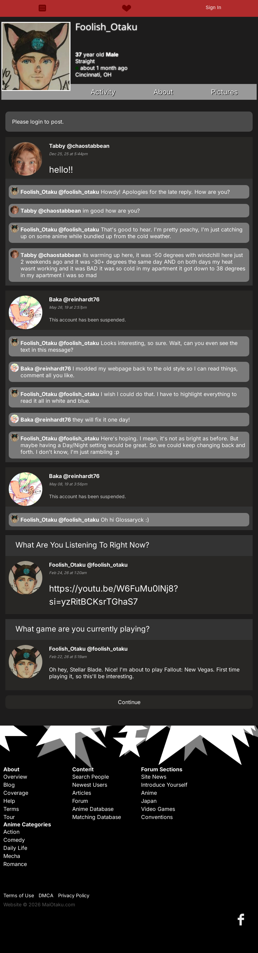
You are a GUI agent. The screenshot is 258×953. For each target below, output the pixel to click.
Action (11, 831)
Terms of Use (18, 895)
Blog (9, 784)
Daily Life (15, 847)
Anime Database (93, 809)
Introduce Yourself (164, 784)
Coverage (15, 792)
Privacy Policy (73, 895)
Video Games (158, 809)
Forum (80, 800)
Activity (103, 92)
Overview (15, 776)
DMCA (46, 895)
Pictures (224, 92)
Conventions (157, 817)
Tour (9, 817)
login (36, 121)
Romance (15, 864)
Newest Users (89, 784)
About (163, 92)
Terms (11, 809)
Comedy (14, 839)
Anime (149, 792)
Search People (90, 776)
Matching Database (96, 817)
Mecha (11, 856)
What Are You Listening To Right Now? (82, 544)
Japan (149, 800)
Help (9, 800)
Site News (153, 776)
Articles (81, 792)
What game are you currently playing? (82, 628)
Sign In (213, 7)
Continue (129, 702)
